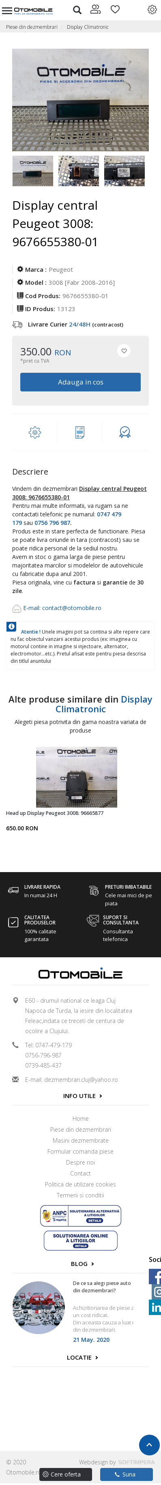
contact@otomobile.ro (71, 608)
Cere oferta (66, 1474)
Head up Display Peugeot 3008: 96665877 (54, 813)
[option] (35, 171)
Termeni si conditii (80, 1195)
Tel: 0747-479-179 (48, 1045)
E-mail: (32, 608)
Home (81, 1118)
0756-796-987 (43, 1055)
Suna (125, 1474)
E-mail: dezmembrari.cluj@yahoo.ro (71, 1079)
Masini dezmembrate (81, 1140)
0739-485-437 (43, 1065)
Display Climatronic (88, 27)
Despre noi (80, 1162)
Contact (80, 1173)
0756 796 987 (52, 523)
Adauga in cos (80, 382)
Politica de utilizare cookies (80, 1184)
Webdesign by (117, 1462)
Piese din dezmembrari (32, 27)
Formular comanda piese (80, 1151)
